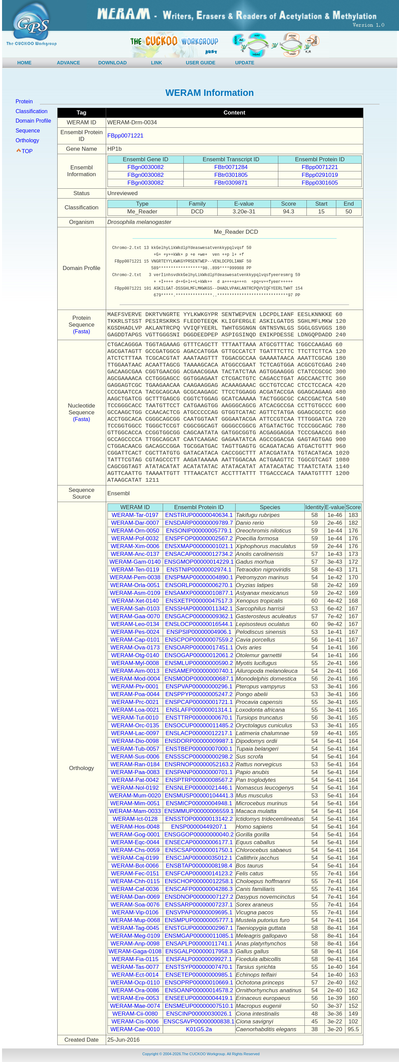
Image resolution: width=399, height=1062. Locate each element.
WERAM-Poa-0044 (135, 694)
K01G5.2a (199, 1029)
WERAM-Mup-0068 (135, 920)
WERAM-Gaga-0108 (135, 951)
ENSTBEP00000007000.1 (199, 749)
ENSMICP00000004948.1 (199, 803)
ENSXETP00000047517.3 (199, 601)
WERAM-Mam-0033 (135, 811)
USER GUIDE (200, 62)
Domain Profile (33, 121)
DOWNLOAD (112, 62)
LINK (156, 62)
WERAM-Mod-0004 (135, 678)
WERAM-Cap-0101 (135, 640)
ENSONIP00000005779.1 (199, 530)
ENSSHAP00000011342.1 (199, 608)
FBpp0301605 (320, 183)
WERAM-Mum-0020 (135, 795)
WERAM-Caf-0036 (135, 889)
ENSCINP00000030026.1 (199, 1014)
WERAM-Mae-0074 (135, 1006)
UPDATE (245, 62)
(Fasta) (81, 331)
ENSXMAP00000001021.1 (199, 546)
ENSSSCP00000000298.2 (199, 756)
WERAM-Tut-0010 (135, 717)
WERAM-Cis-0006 (135, 1021)
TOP (27, 151)
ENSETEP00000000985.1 (199, 975)
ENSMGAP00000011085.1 (198, 936)
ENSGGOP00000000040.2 (199, 834)
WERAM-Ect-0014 (135, 975)
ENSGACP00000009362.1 (199, 616)
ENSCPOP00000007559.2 (199, 640)
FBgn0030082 (145, 167)
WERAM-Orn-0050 (135, 530)
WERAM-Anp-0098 (135, 943)
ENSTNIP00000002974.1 (199, 569)
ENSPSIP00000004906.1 (199, 632)
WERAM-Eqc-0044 (135, 842)
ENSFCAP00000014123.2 (199, 873)
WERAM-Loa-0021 (135, 710)
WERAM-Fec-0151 (135, 873)
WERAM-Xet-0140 (135, 601)
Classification (31, 111)
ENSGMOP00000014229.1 (199, 562)
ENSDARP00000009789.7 (199, 523)
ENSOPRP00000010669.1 (199, 982)
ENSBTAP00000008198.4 (199, 865)
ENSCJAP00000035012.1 (199, 858)
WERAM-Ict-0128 (135, 819)
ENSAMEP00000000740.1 (199, 671)
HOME (24, 62)
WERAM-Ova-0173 (135, 647)
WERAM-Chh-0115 (135, 881)
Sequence (28, 130)
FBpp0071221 (125, 135)
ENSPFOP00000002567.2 (199, 538)
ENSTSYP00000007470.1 (199, 967)
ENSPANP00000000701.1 (199, 772)
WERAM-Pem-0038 (135, 577)
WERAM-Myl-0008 (135, 663)
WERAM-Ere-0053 (135, 998)
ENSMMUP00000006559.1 (199, 811)
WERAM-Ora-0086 (135, 990)
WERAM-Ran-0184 (135, 764)
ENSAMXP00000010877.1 (199, 593)
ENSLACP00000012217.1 (199, 733)
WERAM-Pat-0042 (135, 780)
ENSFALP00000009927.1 (199, 959)
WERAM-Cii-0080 (135, 1014)
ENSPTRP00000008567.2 (199, 780)
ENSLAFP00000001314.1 (199, 710)
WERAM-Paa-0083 (135, 772)
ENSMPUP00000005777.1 (199, 920)
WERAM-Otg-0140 (135, 655)
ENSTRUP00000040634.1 (199, 515)
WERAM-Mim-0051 (135, 803)
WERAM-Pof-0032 (135, 538)
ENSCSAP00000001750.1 (199, 850)
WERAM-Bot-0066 (135, 865)
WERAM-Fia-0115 (135, 959)
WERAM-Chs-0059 (135, 850)
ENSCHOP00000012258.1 (199, 881)
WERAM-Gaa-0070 (135, 616)
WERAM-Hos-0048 (135, 827)
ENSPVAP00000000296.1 (198, 686)
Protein (24, 101)
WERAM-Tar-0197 (135, 515)
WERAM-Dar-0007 (135, 523)
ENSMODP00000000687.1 (199, 678)
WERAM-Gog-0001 (135, 834)
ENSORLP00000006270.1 (199, 585)
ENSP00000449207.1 (199, 827)
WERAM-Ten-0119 (135, 569)
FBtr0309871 (230, 183)
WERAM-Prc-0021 (135, 702)
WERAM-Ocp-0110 (135, 982)
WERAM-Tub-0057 (135, 749)
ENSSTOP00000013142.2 (199, 819)
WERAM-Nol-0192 (135, 788)
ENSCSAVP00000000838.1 (199, 1021)
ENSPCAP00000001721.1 (199, 702)
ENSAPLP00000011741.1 (199, 943)
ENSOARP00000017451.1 (199, 647)
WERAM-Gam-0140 (135, 562)
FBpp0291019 (320, 175)
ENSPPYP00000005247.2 (199, 694)
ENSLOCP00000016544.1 (199, 624)
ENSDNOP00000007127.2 (199, 897)
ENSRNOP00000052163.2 (199, 764)
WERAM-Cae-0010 (135, 1029)
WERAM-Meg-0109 (135, 936)
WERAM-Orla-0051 (135, 585)
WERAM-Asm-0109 (135, 593)
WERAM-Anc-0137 (135, 554)
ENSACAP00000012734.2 (199, 554)
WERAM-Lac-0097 (135, 733)
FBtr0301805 (230, 175)
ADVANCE (68, 62)
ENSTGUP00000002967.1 (199, 928)
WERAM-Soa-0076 (135, 904)
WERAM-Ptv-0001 (135, 686)
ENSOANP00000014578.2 (199, 990)
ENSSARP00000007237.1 (199, 904)
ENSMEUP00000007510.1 (199, 1006)
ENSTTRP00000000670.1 (199, 717)
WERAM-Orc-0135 (135, 725)
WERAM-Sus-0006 (135, 756)
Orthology (27, 140)
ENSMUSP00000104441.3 (199, 795)
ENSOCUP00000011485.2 (199, 725)
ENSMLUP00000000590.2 (199, 663)
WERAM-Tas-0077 (135, 967)
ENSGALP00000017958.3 (199, 951)
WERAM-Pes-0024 (135, 632)
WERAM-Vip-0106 (135, 912)
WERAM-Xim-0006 (135, 546)
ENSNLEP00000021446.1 (199, 788)
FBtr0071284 (230, 167)
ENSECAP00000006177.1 (199, 842)
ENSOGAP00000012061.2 (199, 655)
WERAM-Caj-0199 (135, 858)
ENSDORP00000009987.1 (199, 741)
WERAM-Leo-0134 (135, 624)
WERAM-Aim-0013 (135, 671)
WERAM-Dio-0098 (135, 741)
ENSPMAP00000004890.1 (199, 577)
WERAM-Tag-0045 (135, 928)
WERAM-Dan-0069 (135, 897)
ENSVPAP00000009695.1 (198, 912)
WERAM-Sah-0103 (135, 608)
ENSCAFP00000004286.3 (199, 889)
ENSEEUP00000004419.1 (199, 998)
